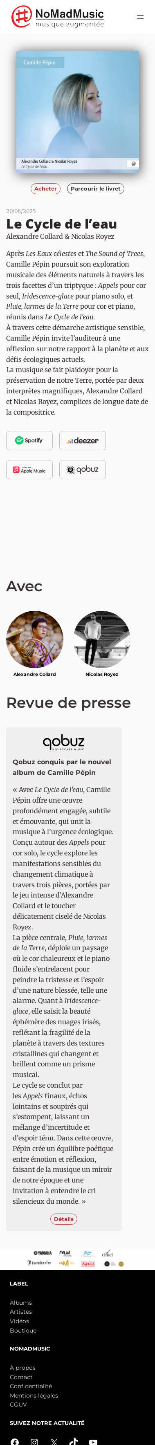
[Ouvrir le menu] (140, 17)
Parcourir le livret (96, 188)
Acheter (45, 188)
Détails (64, 1219)
